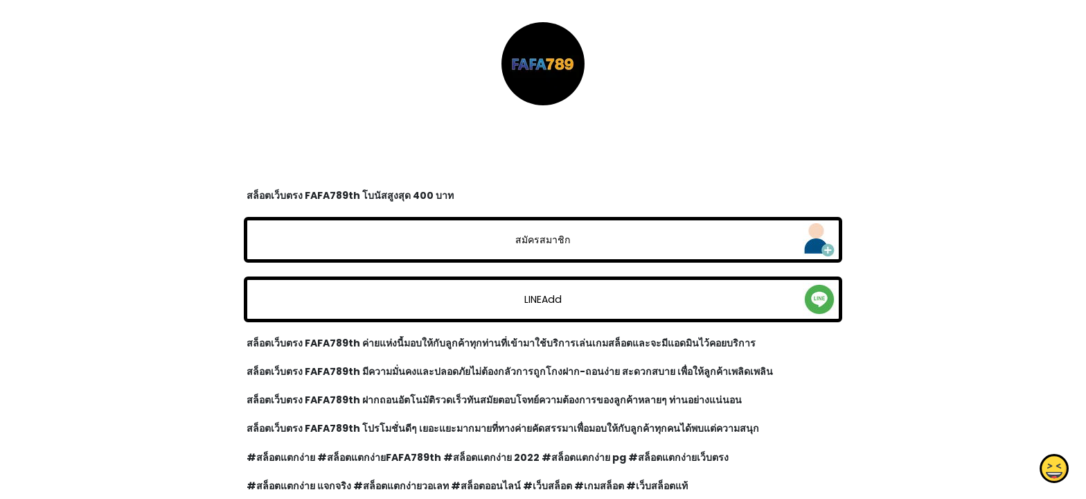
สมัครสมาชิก (543, 240)
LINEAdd (543, 299)
